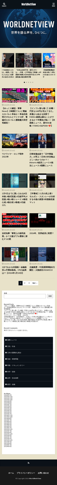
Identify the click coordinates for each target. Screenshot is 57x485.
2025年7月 (8, 404)
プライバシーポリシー (26, 473)
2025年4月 (8, 409)
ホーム (11, 473)
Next (34, 283)
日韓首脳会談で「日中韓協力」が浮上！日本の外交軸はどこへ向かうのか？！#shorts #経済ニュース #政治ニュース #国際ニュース (42, 160)
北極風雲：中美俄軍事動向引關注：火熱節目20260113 (42, 268)
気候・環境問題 (12, 359)
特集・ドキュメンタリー (16, 365)
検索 (5, 293)
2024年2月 (8, 426)
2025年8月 (8, 403)
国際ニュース (12, 340)
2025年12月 (8, 397)
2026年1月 (8, 395)
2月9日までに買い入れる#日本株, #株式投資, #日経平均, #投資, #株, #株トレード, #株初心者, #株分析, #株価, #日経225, (14, 199)
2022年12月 (8, 434)
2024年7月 (8, 420)
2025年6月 (8, 406)
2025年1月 (8, 414)
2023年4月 (8, 432)
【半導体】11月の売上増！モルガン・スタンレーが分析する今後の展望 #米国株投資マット (42, 197)
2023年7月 (8, 431)
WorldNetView (28, 4)
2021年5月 (8, 442)
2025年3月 (8, 411)
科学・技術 (11, 372)
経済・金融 (11, 384)
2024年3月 (8, 425)
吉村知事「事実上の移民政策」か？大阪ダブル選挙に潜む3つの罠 (14, 236)
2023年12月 (8, 429)
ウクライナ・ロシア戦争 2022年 (13, 155)
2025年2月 (8, 412)
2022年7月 (8, 437)
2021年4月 (8, 443)
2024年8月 (8, 418)
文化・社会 (11, 346)
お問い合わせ (43, 473)
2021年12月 (8, 440)
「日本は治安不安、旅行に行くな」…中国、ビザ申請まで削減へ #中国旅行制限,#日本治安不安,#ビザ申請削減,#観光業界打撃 (28, 73)
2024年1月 (8, 428)
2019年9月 (8, 446)
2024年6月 (8, 421)
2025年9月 (8, 401)
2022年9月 (8, 435)
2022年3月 (8, 439)
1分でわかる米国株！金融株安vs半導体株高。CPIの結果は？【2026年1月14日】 (14, 270)
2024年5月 (8, 423)
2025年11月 (8, 398)
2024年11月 (8, 415)
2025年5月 (8, 407)
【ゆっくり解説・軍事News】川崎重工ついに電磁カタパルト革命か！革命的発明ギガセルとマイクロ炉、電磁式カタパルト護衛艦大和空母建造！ (14, 115)
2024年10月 (8, 417)
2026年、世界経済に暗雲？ (41, 233)
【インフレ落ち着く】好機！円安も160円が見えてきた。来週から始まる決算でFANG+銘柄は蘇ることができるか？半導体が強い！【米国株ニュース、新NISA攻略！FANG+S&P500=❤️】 (42, 117)
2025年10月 (8, 400)
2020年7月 (8, 445)
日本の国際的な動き (14, 353)
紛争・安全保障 (12, 378)
